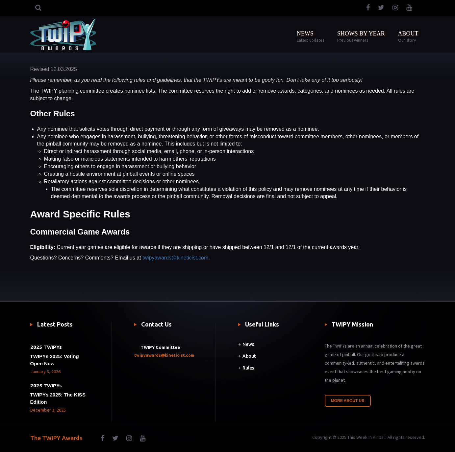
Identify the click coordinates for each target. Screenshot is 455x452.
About (249, 356)
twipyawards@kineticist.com (175, 257)
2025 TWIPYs (46, 347)
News (248, 344)
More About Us (348, 400)
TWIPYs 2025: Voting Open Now (54, 359)
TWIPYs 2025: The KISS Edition (58, 398)
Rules (248, 368)
